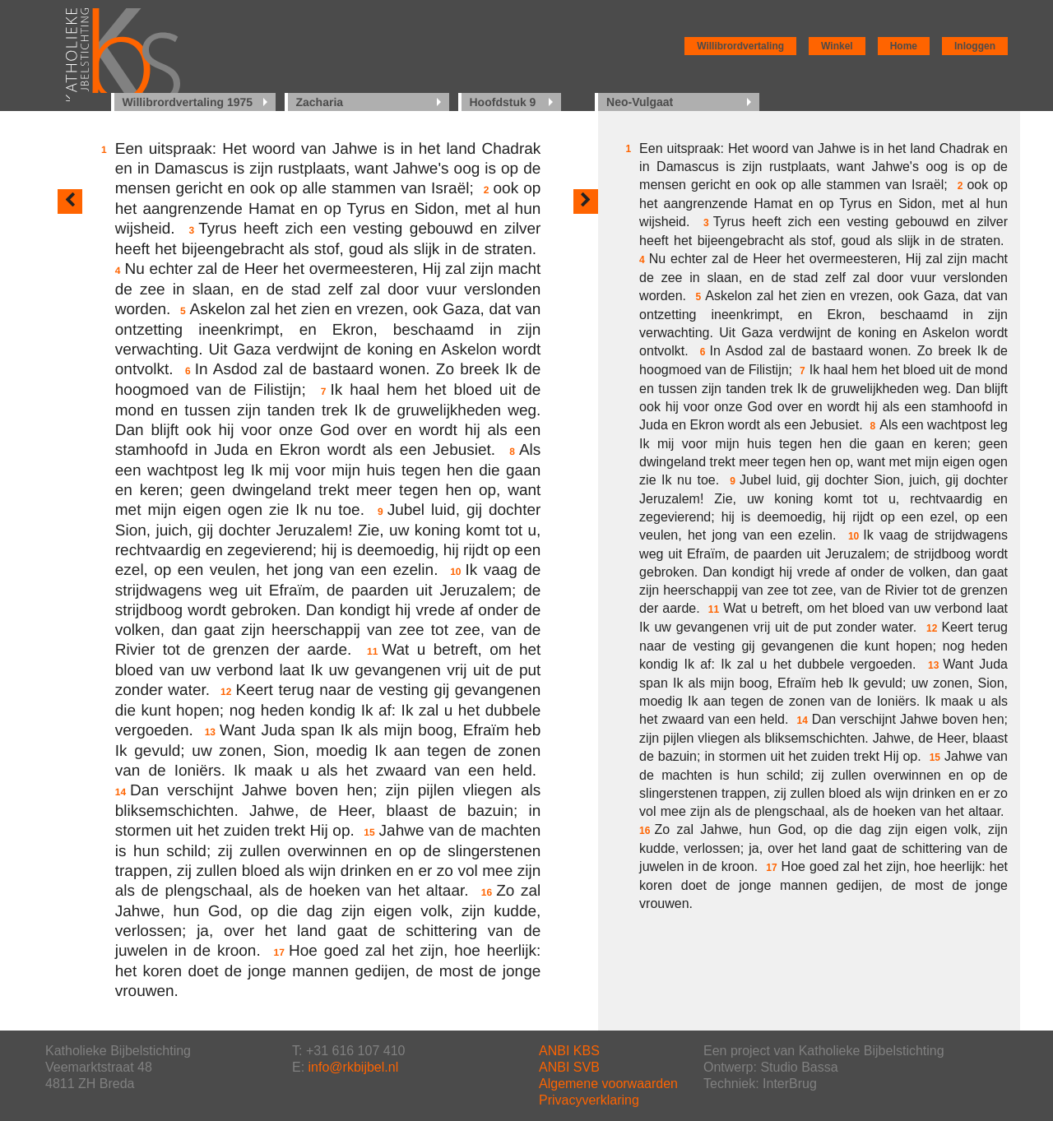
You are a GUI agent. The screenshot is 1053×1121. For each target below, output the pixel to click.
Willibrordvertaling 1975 (188, 102)
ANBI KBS (569, 1051)
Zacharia (320, 102)
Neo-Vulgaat (639, 102)
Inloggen (974, 46)
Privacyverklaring (589, 1100)
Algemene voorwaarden (608, 1084)
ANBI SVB (569, 1067)
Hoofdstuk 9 (503, 102)
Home (903, 46)
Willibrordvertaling (740, 46)
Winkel (837, 46)
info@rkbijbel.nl (353, 1067)
